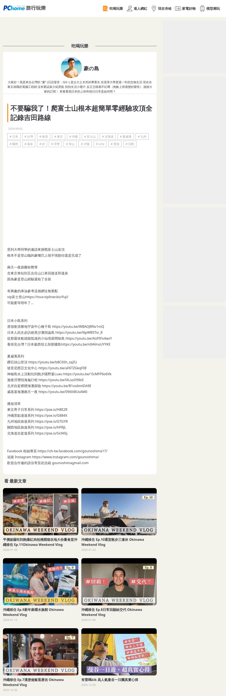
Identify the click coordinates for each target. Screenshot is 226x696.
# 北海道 (108, 136)
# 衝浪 (43, 136)
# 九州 (142, 136)
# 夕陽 (85, 144)
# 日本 (14, 136)
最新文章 (18, 481)
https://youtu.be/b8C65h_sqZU (52, 362)
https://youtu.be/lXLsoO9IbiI (60, 380)
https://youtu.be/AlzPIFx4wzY (88, 338)
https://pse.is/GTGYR (51, 421)
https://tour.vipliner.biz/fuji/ (46, 297)
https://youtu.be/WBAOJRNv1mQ (78, 326)
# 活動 (130, 144)
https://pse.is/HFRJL (50, 427)
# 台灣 (29, 136)
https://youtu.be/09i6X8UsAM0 (62, 391)
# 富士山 (90, 136)
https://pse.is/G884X (51, 415)
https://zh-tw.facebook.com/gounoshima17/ (72, 451)
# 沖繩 (73, 136)
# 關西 (14, 144)
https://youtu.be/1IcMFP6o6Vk (87, 374)
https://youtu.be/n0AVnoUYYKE (85, 344)
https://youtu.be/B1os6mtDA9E (66, 385)
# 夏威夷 (126, 136)
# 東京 (58, 136)
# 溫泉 (29, 144)
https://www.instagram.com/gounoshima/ (65, 457)
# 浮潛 (55, 144)
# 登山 (70, 144)
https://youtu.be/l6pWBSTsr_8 (78, 332)
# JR (42, 144)
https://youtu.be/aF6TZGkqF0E (62, 368)
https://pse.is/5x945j (51, 433)
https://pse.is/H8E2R (51, 409)
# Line (100, 144)
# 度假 (115, 144)
